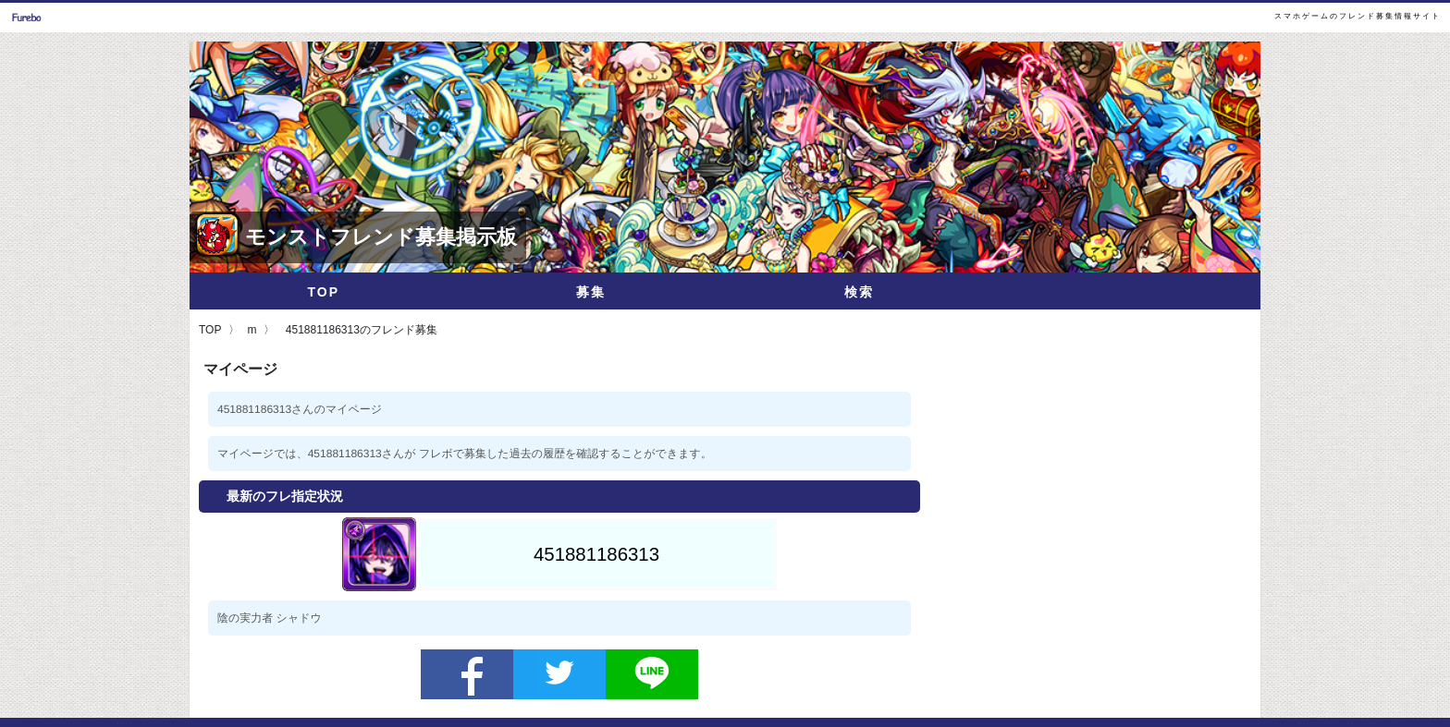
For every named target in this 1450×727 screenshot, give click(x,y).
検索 (859, 292)
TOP (323, 292)
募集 (591, 292)
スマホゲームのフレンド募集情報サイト (1357, 16)
